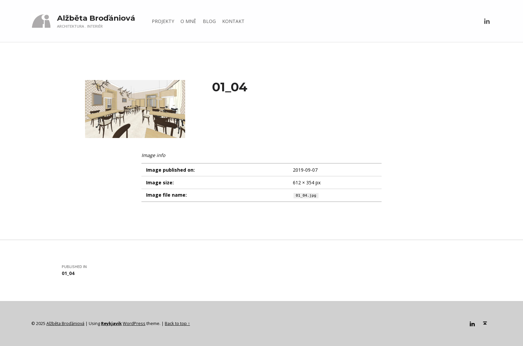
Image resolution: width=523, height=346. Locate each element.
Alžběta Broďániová (96, 18)
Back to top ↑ (177, 323)
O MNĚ (188, 21)
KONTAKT (233, 21)
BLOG (209, 21)
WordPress (134, 323)
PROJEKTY (163, 21)
